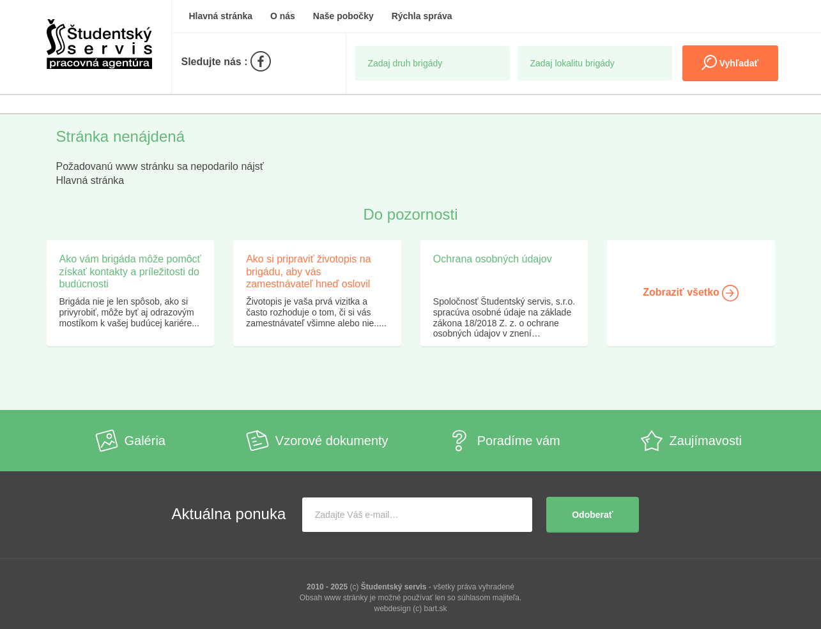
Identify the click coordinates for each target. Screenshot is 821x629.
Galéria (130, 440)
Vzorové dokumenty (317, 440)
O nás (282, 16)
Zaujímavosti (691, 440)
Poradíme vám (504, 440)
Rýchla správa (422, 16)
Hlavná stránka (221, 16)
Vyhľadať (730, 62)
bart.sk (435, 608)
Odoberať (592, 515)
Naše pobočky (343, 16)
